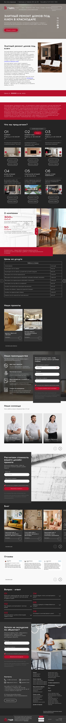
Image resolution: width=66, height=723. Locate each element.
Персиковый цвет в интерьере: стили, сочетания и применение (51, 534)
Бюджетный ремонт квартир (54, 694)
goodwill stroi (25, 679)
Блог (34, 7)
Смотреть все (8, 546)
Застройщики (51, 685)
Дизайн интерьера (37, 704)
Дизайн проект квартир (53, 673)
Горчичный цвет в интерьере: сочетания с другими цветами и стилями (13, 534)
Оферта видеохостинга (48, 712)
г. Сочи (6, 690)
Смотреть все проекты (11, 345)
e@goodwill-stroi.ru (12, 682)
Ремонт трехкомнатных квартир (40, 684)
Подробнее (26, 720)
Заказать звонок (10, 700)
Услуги (17, 7)
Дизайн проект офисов (53, 675)
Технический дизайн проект (54, 676)
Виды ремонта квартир (38, 686)
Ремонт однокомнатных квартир (40, 681)
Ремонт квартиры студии (53, 693)
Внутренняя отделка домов (39, 702)
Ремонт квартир (37, 679)
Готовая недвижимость (54, 682)
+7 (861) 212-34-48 (12, 679)
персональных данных (54, 385)
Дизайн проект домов (52, 672)
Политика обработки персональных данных (52, 711)
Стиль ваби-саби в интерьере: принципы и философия (32, 534)
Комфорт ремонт (36, 673)
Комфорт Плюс (36, 675)
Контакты (48, 7)
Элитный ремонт (36, 698)
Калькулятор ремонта (55, 8)
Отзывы (43, 7)
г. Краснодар (7, 687)
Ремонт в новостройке (38, 680)
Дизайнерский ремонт (37, 691)
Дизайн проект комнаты (53, 702)
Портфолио (29, 7)
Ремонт (35, 672)
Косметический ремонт (38, 688)
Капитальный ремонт (37, 689)
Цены (23, 7)
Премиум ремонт (36, 676)
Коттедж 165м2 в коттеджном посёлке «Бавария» (31, 333)
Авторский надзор (52, 677)
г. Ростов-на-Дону (8, 689)
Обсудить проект (11, 30)
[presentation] (1, 281)
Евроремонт (35, 690)
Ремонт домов (36, 694)
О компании (51, 680)
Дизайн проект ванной (53, 700)
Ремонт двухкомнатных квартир (40, 682)
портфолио (30, 78)
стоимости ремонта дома (11, 61)
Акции (37, 7)
